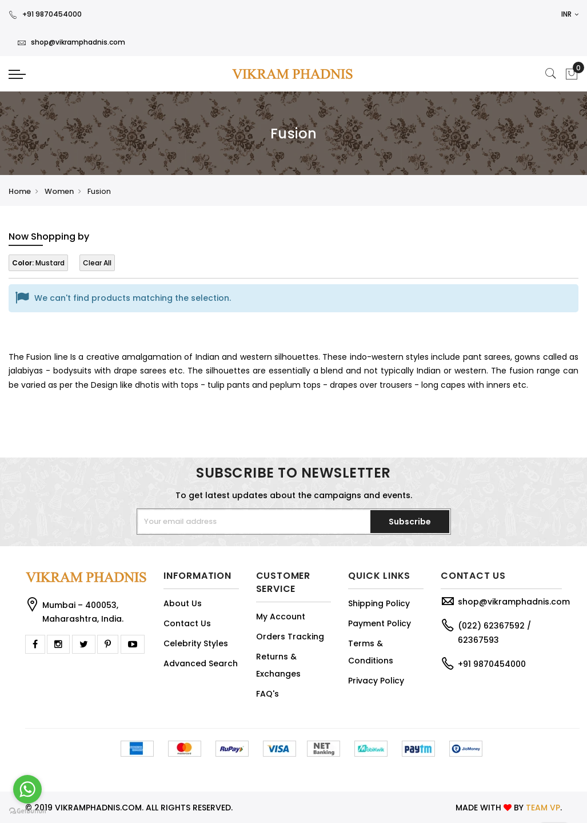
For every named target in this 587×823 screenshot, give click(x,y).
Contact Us (187, 623)
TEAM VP (543, 807)
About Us (182, 603)
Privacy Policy (376, 680)
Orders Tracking (290, 636)
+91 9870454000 (45, 14)
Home (20, 191)
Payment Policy (379, 623)
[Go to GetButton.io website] (27, 811)
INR (569, 14)
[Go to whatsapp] (27, 789)
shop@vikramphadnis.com (71, 42)
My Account (280, 616)
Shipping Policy (379, 603)
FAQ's (267, 693)
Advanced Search (200, 663)
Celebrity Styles (195, 643)
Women (59, 191)
